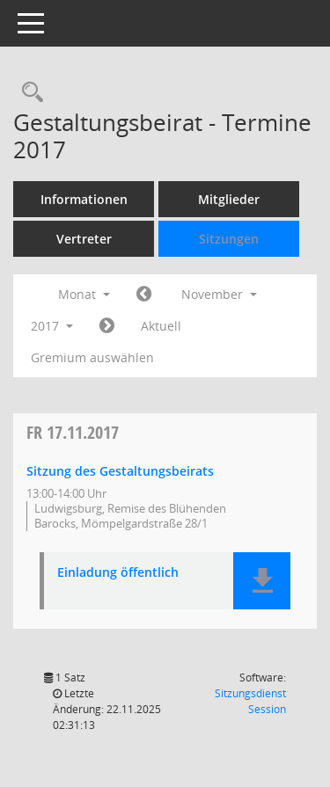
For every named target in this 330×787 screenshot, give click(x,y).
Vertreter (84, 238)
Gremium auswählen (92, 357)
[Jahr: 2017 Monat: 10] (144, 294)
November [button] (219, 294)
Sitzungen (229, 238)
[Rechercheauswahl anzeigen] (28, 92)
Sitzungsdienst (250, 701)
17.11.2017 (72, 432)
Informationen (84, 199)
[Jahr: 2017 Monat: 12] (107, 326)
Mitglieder (229, 199)
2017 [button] (52, 325)
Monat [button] (84, 294)
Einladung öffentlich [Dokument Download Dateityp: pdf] (118, 572)
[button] (261, 580)
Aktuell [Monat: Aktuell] (161, 325)
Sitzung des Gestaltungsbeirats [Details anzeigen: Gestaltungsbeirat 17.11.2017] (120, 471)
